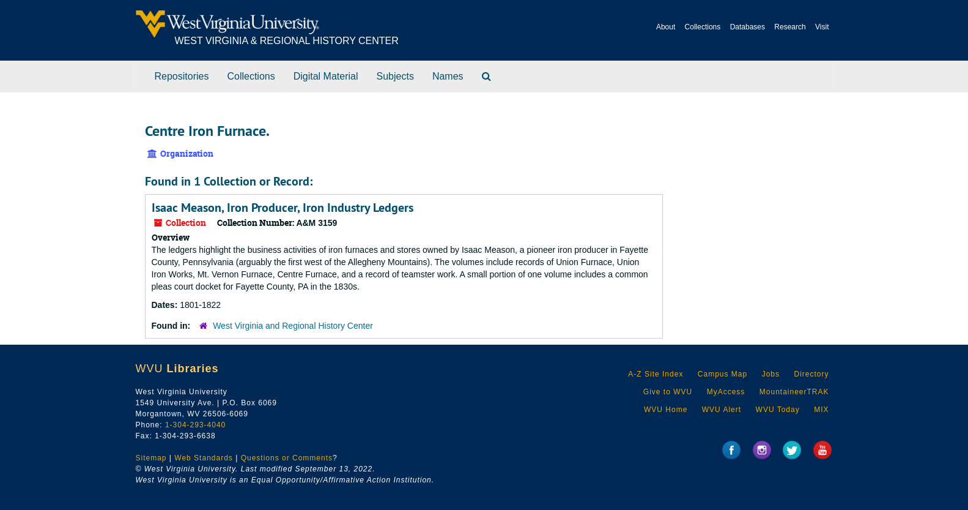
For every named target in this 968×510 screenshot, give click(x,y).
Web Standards (203, 458)
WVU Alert (721, 409)
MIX (821, 409)
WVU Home (665, 409)
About (665, 27)
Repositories (182, 76)
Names (448, 76)
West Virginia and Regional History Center (293, 326)
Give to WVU (667, 392)
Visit (822, 27)
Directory (811, 374)
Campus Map (722, 374)
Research (789, 27)
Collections (703, 27)
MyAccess (726, 392)
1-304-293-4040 (195, 425)
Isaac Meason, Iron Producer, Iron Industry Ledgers (282, 208)
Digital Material (326, 76)
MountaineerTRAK (794, 392)
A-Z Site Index (655, 374)
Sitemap (151, 458)
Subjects (395, 76)
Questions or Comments (287, 458)
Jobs (771, 374)
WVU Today (778, 409)
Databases (747, 27)
